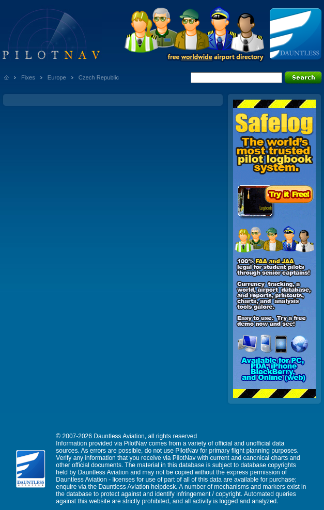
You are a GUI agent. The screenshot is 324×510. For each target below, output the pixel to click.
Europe (57, 77)
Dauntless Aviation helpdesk (137, 486)
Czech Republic (99, 77)
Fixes (28, 77)
